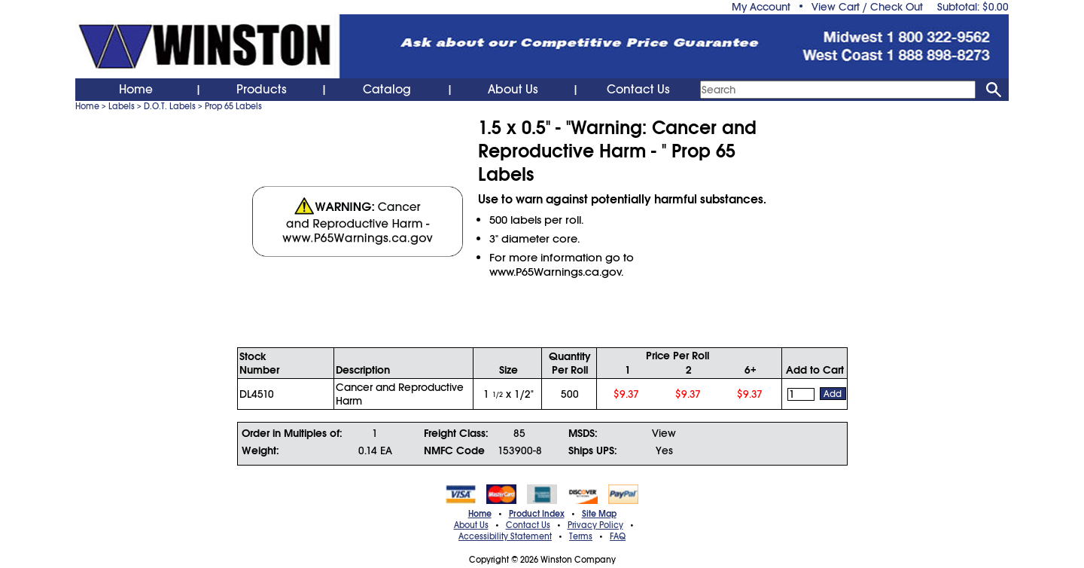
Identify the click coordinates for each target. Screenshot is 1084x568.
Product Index (537, 513)
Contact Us (638, 89)
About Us (513, 89)
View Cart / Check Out (867, 7)
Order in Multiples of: (292, 433)
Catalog (387, 89)
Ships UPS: (592, 450)
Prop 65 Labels (233, 106)
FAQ (618, 536)
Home (136, 89)
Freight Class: (456, 433)
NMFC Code (454, 450)
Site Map (599, 513)
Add (833, 394)
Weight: (260, 450)
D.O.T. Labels (170, 106)
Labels (121, 106)
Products (261, 89)
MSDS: (583, 433)
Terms (580, 536)
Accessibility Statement (505, 536)
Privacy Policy (595, 525)
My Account (761, 7)
